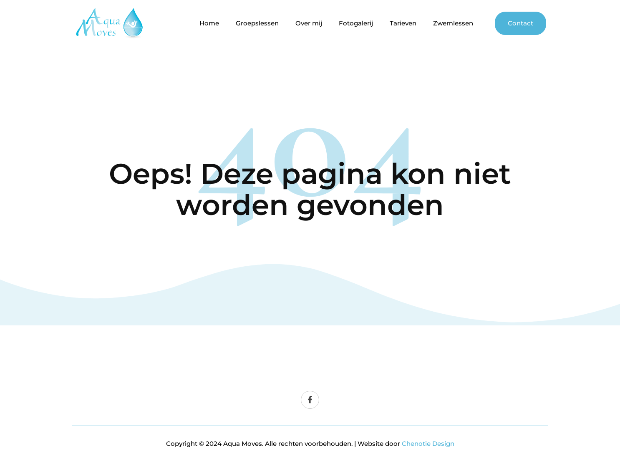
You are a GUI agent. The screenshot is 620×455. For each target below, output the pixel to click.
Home (209, 23)
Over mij (308, 23)
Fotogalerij (356, 23)
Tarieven (403, 23)
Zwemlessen (453, 23)
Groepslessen (257, 23)
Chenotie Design (428, 444)
